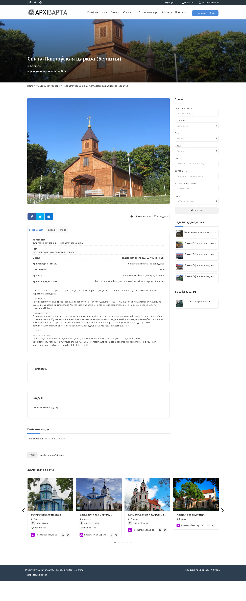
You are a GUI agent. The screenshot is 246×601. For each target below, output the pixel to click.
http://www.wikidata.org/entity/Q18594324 (143, 293)
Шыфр (178, 176)
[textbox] (197, 144)
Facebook (60, 589)
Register (188, 2)
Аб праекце (128, 12)
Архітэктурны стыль (185, 201)
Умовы (216, 589)
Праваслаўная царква (75, 103)
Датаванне (181, 188)
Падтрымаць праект (36, 594)
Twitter (68, 589)
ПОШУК (196, 228)
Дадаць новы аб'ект (205, 13)
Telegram (78, 589)
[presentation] (23, 530)
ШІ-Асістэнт (182, 12)
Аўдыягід (167, 12)
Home (30, 103)
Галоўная (92, 12)
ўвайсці (38, 458)
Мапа (104, 12)
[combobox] (197, 143)
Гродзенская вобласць (133, 275)
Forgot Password (209, 2)
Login (169, 2)
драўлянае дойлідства (52, 474)
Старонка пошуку (149, 12)
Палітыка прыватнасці (197, 589)
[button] (115, 562)
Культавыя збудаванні (48, 103)
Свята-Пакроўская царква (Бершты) (108, 103)
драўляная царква (65, 270)
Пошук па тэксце (184, 126)
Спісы (115, 12)
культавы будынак (43, 270)
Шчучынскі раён (155, 275)
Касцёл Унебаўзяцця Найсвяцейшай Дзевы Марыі (196, 535)
